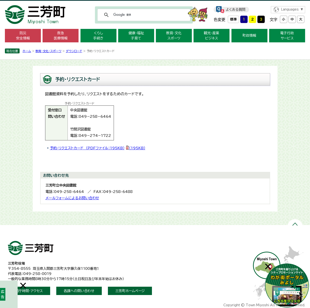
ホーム (27, 50)
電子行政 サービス (287, 35)
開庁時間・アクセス (29, 291)
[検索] (143, 15)
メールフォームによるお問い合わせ (72, 198)
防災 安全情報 (23, 35)
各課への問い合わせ (79, 291)
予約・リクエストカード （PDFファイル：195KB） (97, 148)
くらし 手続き (98, 35)
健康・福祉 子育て (136, 35)
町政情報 (249, 35)
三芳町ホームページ (130, 291)
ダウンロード (74, 50)
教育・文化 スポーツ (174, 35)
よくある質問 (235, 9)
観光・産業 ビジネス (211, 35)
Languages (290, 9)
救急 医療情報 (61, 35)
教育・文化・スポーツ (48, 50)
